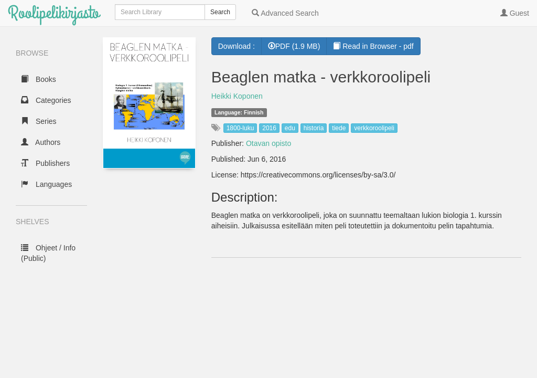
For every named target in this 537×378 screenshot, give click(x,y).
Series (39, 121)
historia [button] (314, 128)
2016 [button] (269, 128)
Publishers (45, 163)
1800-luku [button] (240, 128)
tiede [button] (339, 128)
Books (38, 79)
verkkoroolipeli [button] (374, 128)
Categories (46, 100)
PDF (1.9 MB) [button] (294, 46)
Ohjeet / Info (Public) (48, 253)
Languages (46, 184)
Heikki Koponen (237, 96)
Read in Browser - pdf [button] (373, 46)
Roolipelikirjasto (53, 13)
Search (220, 12)
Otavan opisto (268, 143)
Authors (40, 142)
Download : (236, 46)
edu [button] (290, 128)
